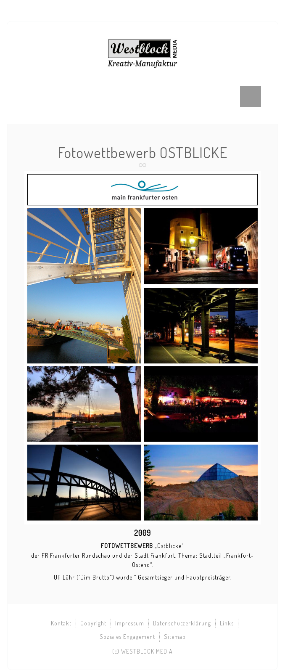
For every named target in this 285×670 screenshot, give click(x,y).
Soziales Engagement (127, 636)
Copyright (93, 623)
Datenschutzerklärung (182, 623)
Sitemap (175, 636)
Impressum (129, 623)
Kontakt (61, 623)
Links (227, 623)
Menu (250, 96)
